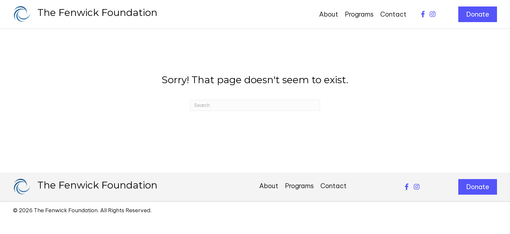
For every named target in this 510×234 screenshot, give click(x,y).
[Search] (255, 105)
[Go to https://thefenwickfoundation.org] (85, 14)
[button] (423, 14)
